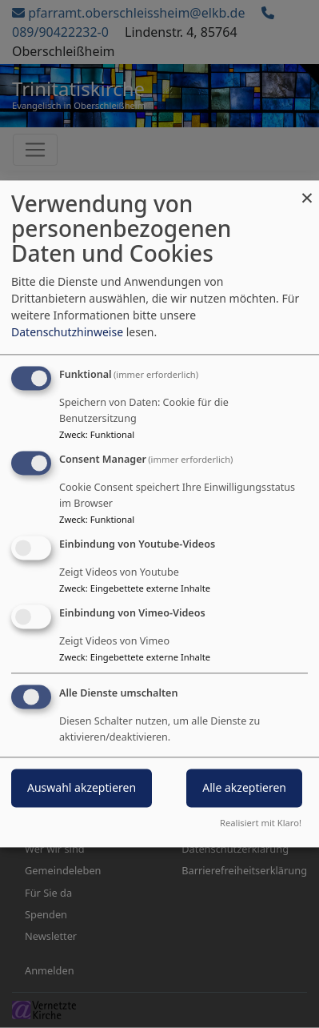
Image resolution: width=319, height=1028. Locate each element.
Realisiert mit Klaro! (260, 823)
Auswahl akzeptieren (81, 788)
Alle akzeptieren (244, 788)
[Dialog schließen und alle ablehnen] (307, 190)
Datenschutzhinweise (67, 332)
